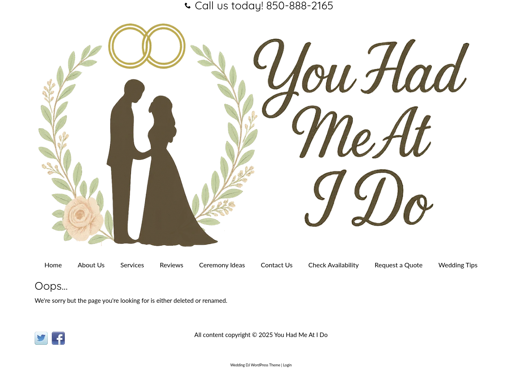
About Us (91, 265)
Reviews (172, 265)
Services (132, 265)
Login (287, 365)
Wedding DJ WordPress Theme (255, 365)
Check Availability (333, 265)
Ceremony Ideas (222, 265)
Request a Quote (398, 265)
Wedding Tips (458, 265)
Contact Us (276, 265)
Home (53, 265)
